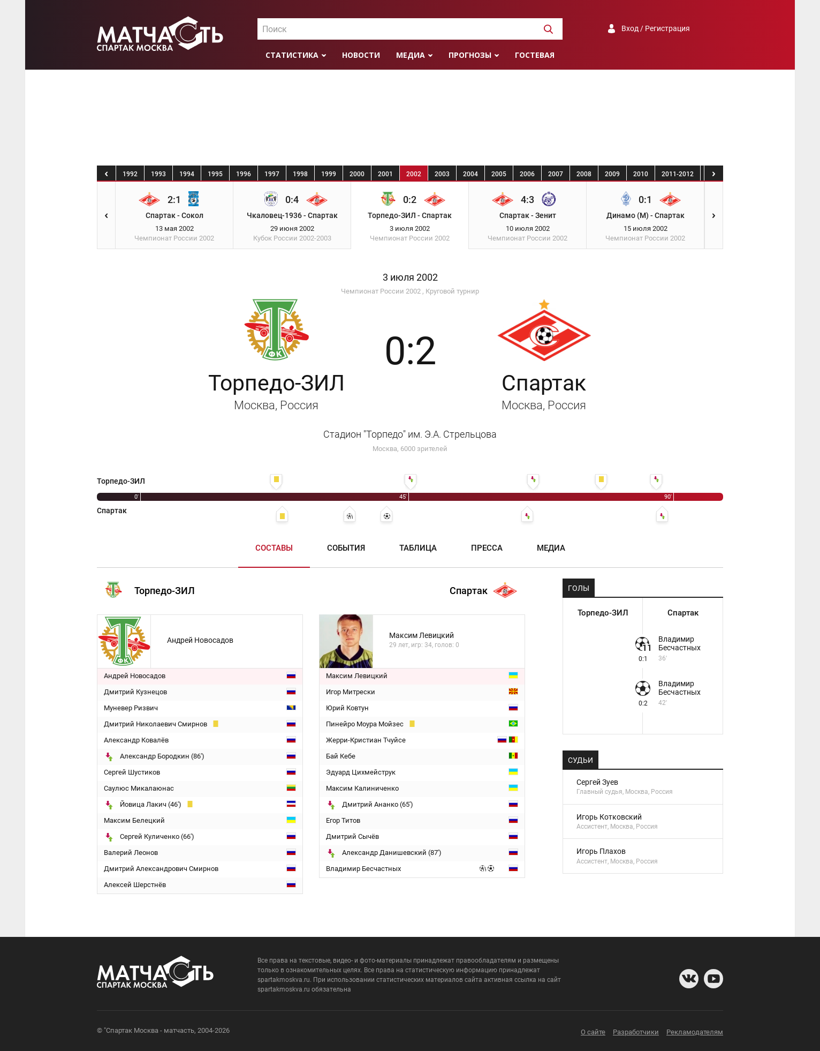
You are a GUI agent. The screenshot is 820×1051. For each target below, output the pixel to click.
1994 (186, 174)
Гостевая (535, 55)
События (346, 548)
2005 (498, 174)
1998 (300, 174)
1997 (271, 174)
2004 (470, 174)
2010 (640, 174)
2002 (413, 174)
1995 (215, 174)
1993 (158, 174)
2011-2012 (678, 174)
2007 (555, 174)
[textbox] (410, 29)
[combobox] (410, 29)
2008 (583, 174)
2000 (357, 174)
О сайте (593, 1032)
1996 (243, 174)
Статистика (291, 55)
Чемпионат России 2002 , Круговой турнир (410, 291)
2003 (442, 174)
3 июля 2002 (410, 277)
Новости (361, 55)
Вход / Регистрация (655, 28)
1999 (328, 174)
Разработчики (636, 1032)
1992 (130, 174)
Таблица (418, 548)
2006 (527, 174)
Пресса (487, 548)
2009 (612, 174)
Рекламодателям (694, 1032)
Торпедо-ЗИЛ (276, 391)
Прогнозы (470, 55)
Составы (274, 548)
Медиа (410, 55)
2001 (385, 174)
